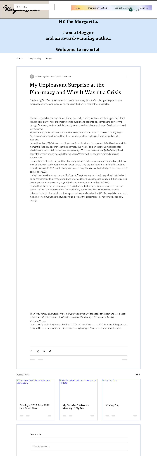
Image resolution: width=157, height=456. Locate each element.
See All (138, 374)
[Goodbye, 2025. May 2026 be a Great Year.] (36, 390)
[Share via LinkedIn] (44, 351)
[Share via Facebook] (31, 351)
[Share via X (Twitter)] (37, 351)
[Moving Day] (121, 390)
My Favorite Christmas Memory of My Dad (76, 407)
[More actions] (125, 76)
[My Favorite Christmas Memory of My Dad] (79, 390)
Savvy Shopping (34, 58)
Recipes (49, 58)
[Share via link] (50, 351)
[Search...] (34, 7)
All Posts (19, 58)
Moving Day (112, 405)
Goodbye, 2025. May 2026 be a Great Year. (34, 407)
